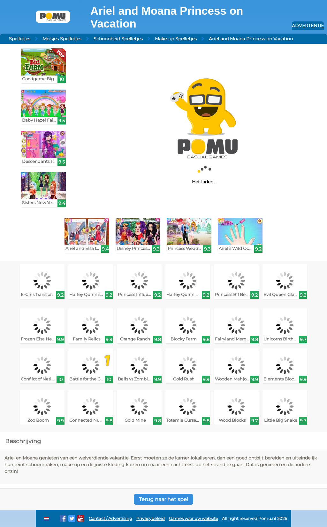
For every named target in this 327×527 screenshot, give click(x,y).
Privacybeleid (150, 518)
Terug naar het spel (163, 499)
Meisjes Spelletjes (61, 39)
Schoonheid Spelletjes (118, 39)
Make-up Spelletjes (176, 39)
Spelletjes (19, 39)
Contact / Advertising (110, 518)
